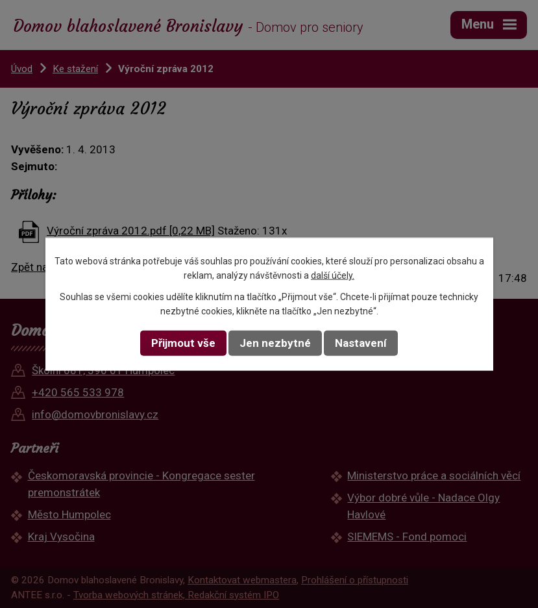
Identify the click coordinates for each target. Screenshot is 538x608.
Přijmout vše (183, 342)
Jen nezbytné (275, 342)
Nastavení (361, 342)
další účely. (332, 275)
